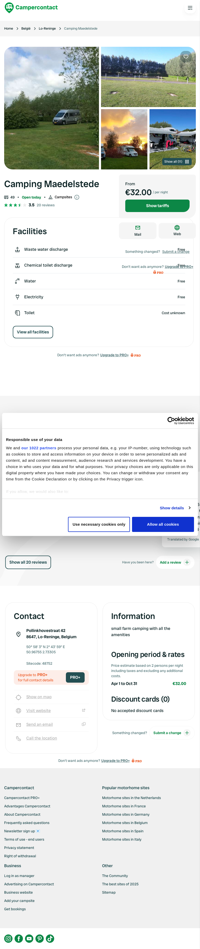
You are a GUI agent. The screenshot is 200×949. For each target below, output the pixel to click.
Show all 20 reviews (28, 562)
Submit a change (176, 251)
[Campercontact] (31, 8)
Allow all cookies (163, 524)
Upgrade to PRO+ (114, 355)
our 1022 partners (38, 448)
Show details (172, 508)
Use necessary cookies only (99, 524)
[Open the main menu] (190, 8)
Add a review (175, 562)
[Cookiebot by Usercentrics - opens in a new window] (171, 421)
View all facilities (33, 332)
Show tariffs (157, 205)
